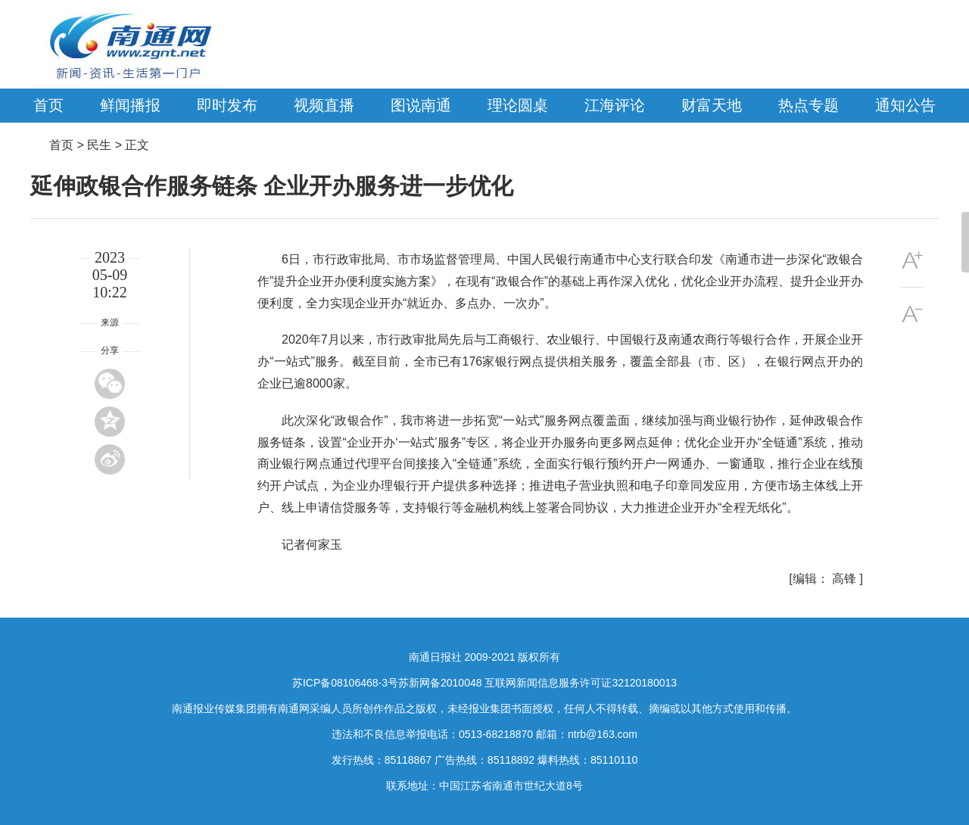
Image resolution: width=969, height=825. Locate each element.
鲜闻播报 (130, 105)
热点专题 (808, 105)
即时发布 (227, 105)
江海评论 (614, 105)
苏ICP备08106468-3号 (345, 683)
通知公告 (905, 105)
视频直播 (324, 105)
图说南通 (421, 105)
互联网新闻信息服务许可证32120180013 (580, 683)
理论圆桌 (518, 105)
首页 (48, 105)
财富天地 (711, 105)
